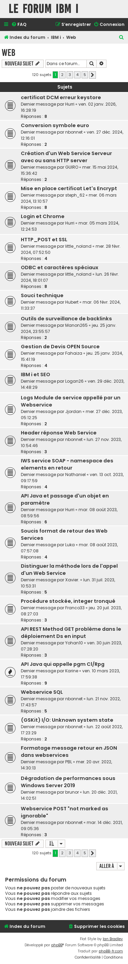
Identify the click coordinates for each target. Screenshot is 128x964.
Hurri (69, 104)
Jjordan (73, 411)
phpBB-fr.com (111, 951)
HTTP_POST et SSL (44, 239)
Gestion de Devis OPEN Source (60, 346)
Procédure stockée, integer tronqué (68, 601)
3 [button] (70, 74)
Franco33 (75, 608)
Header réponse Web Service (59, 432)
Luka (70, 545)
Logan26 (74, 381)
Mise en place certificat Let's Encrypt (69, 188)
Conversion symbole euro (55, 125)
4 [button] (77, 74)
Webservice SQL (42, 692)
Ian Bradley (113, 939)
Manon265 (76, 325)
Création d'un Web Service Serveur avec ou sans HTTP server (66, 157)
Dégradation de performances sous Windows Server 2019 (68, 782)
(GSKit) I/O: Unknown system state (67, 720)
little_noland (78, 246)
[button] (92, 75)
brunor (72, 792)
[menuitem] (18, 24)
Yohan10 (74, 643)
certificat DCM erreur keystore (61, 97)
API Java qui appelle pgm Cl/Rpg (62, 664)
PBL (68, 762)
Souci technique (42, 295)
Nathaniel (75, 474)
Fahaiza (73, 353)
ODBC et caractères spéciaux (59, 267)
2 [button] (62, 74)
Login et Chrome (43, 216)
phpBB (56, 945)
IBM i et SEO (35, 374)
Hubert (72, 302)
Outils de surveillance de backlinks (66, 318)
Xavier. (72, 580)
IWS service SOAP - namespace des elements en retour (67, 464)
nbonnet (74, 132)
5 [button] (85, 74)
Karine (71, 671)
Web (8, 52)
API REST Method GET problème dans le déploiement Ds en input (71, 633)
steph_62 (75, 195)
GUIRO (71, 167)
